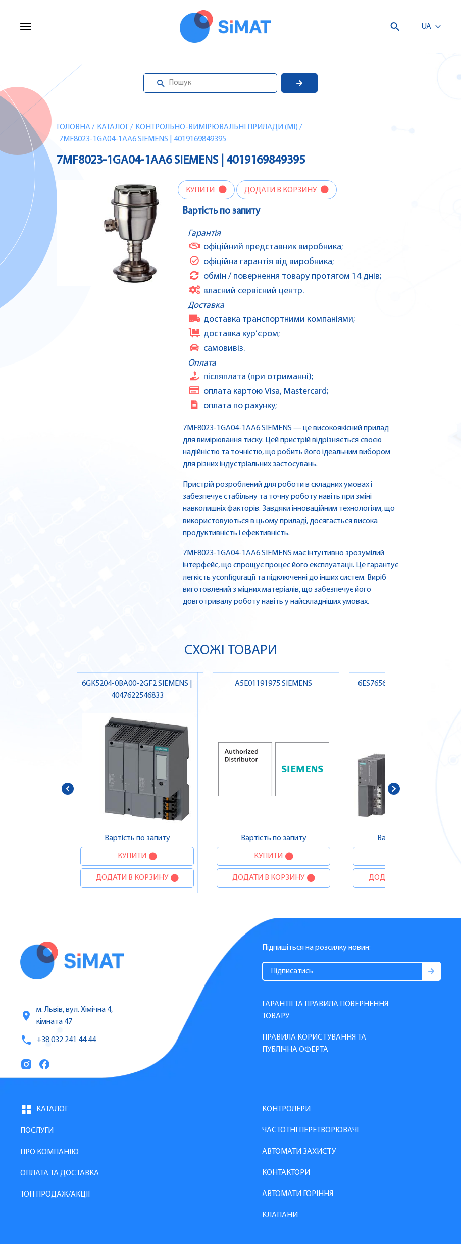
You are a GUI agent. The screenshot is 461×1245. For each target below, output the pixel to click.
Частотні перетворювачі (310, 1130)
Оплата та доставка (59, 1173)
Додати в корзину (281, 190)
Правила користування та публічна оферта (314, 1043)
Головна (73, 127)
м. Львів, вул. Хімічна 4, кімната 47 (66, 1016)
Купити (201, 190)
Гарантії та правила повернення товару (325, 1010)
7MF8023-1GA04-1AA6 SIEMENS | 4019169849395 (142, 139)
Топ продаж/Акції (55, 1194)
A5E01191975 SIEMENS (273, 684)
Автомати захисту (299, 1152)
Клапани (280, 1215)
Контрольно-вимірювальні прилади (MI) (216, 127)
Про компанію (49, 1152)
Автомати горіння (297, 1194)
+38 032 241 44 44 (58, 1040)
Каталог (113, 127)
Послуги (37, 1131)
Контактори (286, 1173)
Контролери (286, 1109)
